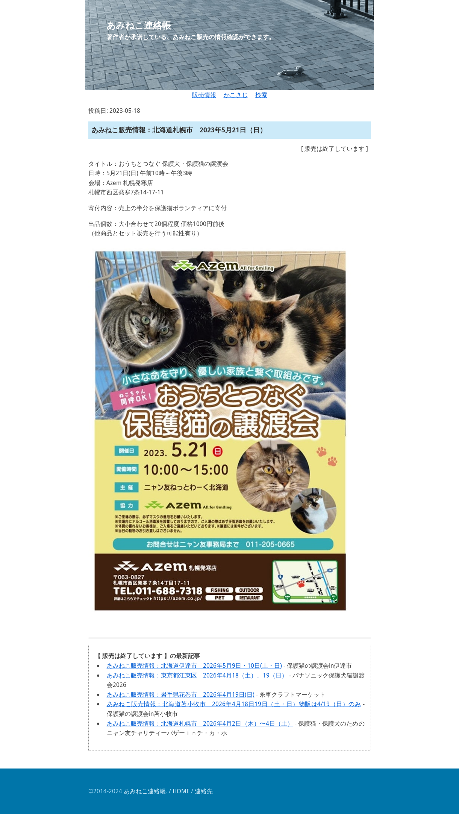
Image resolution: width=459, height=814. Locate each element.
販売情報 (204, 95)
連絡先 (204, 791)
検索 (261, 95)
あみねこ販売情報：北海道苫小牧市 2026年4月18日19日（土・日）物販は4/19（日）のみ (234, 704)
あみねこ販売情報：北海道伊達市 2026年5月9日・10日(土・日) (194, 665)
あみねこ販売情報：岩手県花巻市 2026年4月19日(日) (180, 694)
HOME (181, 791)
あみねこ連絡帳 (145, 791)
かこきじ (236, 95)
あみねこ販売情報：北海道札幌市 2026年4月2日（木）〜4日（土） (200, 723)
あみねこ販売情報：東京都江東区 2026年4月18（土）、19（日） (197, 675)
